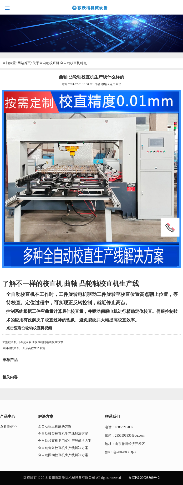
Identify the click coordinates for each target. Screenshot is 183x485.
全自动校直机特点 (73, 63)
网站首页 (24, 63)
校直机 (53, 283)
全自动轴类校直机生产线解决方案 (63, 433)
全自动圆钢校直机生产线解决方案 (63, 455)
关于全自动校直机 (46, 63)
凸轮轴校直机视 (34, 328)
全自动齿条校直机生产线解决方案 (63, 448)
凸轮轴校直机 (99, 283)
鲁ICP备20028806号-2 (120, 452)
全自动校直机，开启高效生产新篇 (23, 348)
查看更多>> (8, 426)
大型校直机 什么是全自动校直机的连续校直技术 (32, 342)
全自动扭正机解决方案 (54, 426)
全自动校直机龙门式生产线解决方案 (65, 441)
